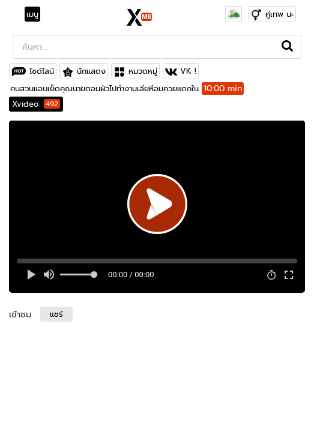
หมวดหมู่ (142, 71)
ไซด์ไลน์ (41, 71)
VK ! (188, 71)
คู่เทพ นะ (279, 14)
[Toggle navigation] (36, 14)
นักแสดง (91, 71)
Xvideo (36, 104)
